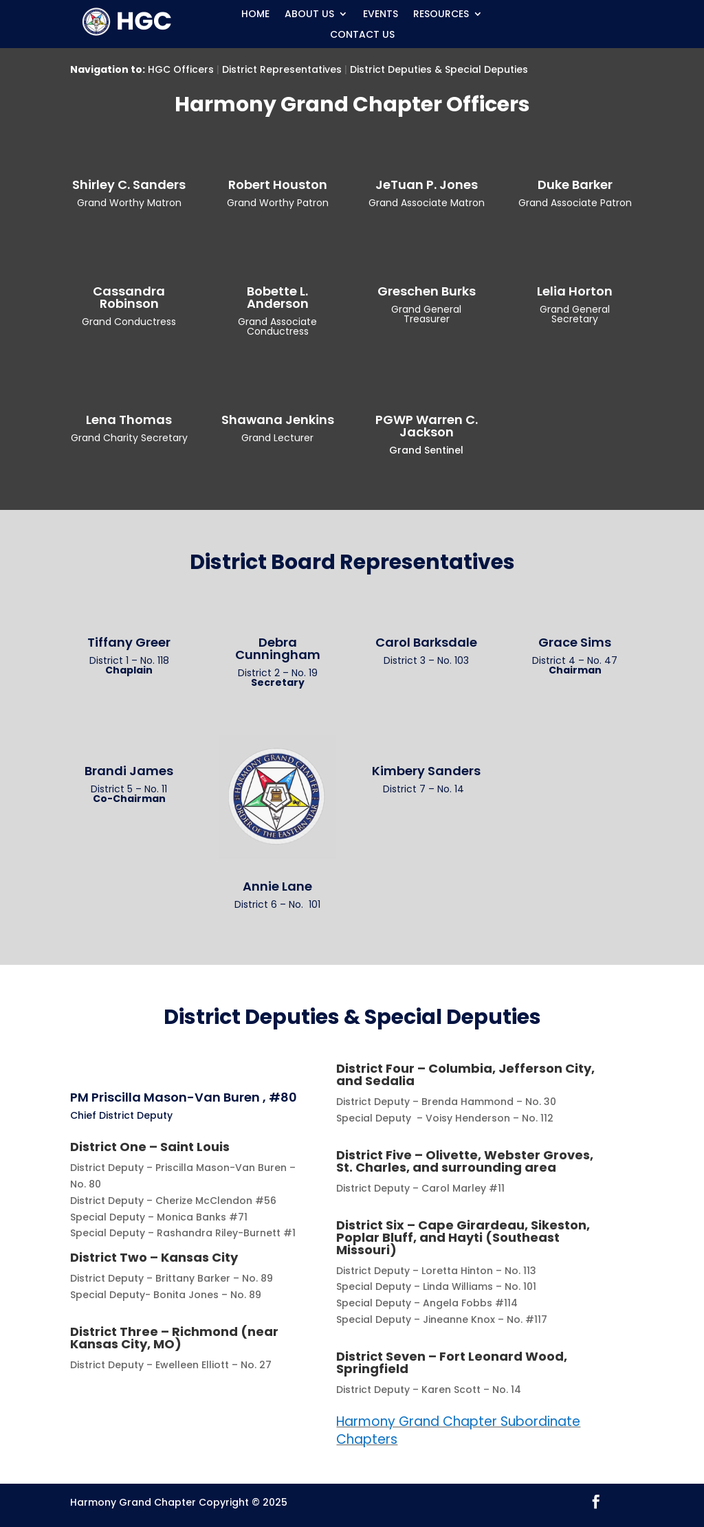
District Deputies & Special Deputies (439, 69)
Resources (441, 15)
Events (380, 15)
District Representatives (282, 69)
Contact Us (362, 35)
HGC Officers (181, 69)
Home (255, 15)
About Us (309, 15)
